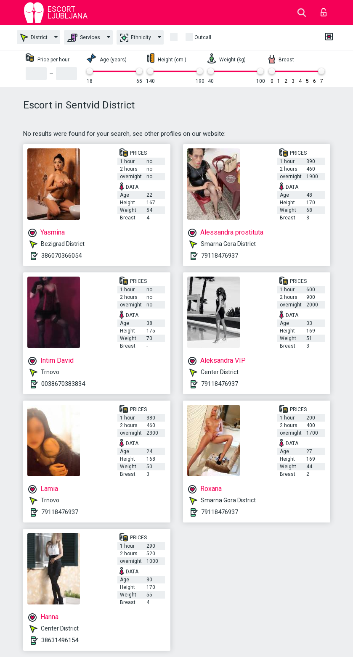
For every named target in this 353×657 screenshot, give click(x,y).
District (34, 38)
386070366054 (61, 255)
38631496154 (59, 640)
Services (83, 38)
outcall (202, 37)
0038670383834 (63, 384)
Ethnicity (135, 38)
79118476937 (219, 255)
